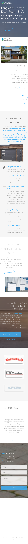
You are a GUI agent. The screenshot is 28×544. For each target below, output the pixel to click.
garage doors (13, 128)
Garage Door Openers (14, 210)
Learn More (7, 30)
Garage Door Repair (14, 167)
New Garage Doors (13, 225)
